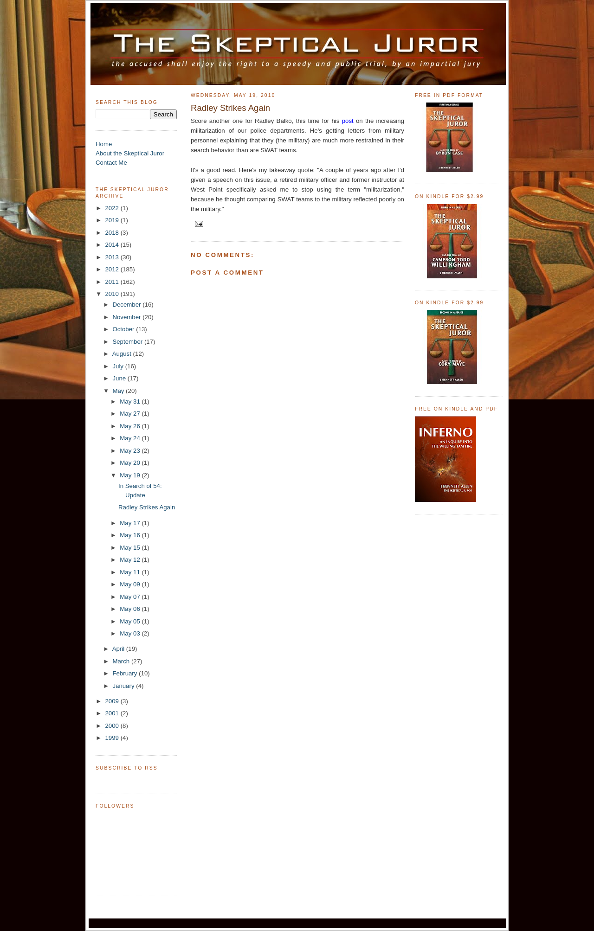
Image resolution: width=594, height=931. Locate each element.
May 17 (131, 523)
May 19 (131, 475)
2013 (112, 257)
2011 (112, 281)
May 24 (131, 438)
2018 (112, 232)
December (127, 304)
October (124, 329)
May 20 (131, 462)
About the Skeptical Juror (130, 153)
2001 (112, 713)
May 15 (131, 547)
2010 (112, 293)
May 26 (131, 426)
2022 (112, 208)
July (118, 366)
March (121, 661)
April (119, 648)
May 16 (131, 535)
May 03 (131, 633)
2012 (112, 269)
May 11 (131, 572)
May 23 (131, 450)
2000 (112, 725)
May (119, 390)
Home (104, 144)
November (127, 317)
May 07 (131, 596)
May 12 (131, 559)
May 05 (131, 621)
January (124, 685)
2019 (112, 220)
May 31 (131, 401)
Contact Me (111, 162)
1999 (112, 737)
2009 (112, 701)
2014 (112, 244)
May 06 (131, 608)
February (125, 673)
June (119, 378)
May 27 (131, 413)
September (128, 341)
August (122, 353)
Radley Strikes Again (146, 507)
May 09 (131, 584)
